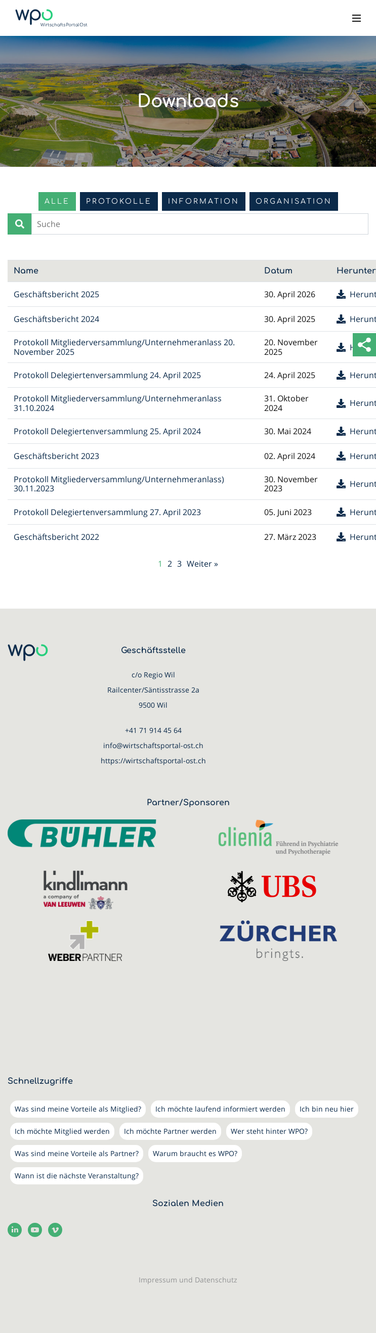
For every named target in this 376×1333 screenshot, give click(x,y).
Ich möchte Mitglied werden (62, 1131)
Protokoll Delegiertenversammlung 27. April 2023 (107, 512)
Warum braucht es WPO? (195, 1153)
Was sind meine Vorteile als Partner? (77, 1153)
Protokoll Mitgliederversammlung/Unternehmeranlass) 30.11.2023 (119, 484)
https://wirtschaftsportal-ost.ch (153, 760)
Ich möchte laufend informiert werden (220, 1109)
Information (203, 201)
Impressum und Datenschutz (188, 1279)
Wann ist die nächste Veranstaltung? (77, 1175)
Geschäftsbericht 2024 (56, 319)
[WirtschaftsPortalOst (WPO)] (51, 18)
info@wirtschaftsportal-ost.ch (153, 745)
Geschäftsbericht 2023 (56, 456)
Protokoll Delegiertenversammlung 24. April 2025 (107, 375)
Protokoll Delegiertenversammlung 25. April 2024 (107, 431)
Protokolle (119, 201)
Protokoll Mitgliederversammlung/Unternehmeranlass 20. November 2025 (124, 347)
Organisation (294, 201)
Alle (57, 201)
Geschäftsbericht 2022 (56, 536)
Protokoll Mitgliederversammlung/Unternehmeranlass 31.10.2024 (118, 403)
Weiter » (202, 563)
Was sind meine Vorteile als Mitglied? (78, 1109)
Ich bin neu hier (327, 1109)
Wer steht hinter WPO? (269, 1131)
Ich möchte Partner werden (170, 1131)
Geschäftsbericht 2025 (56, 294)
